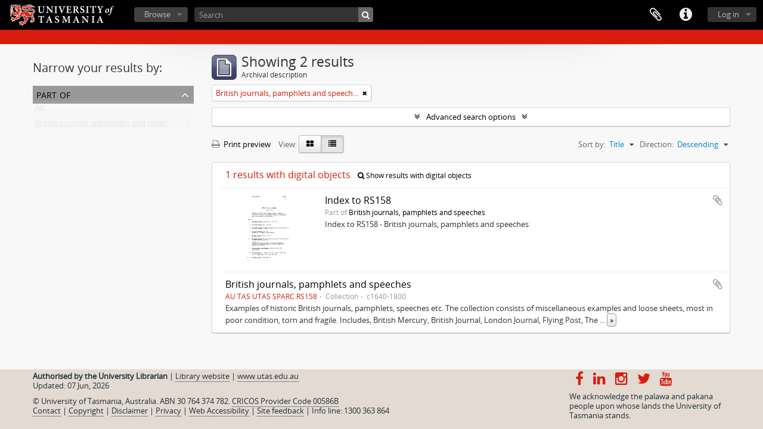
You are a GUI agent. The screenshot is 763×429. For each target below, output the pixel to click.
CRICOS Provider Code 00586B (285, 401)
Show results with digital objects (415, 175)
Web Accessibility (219, 410)
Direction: (657, 144)
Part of (53, 94)
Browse (157, 14)
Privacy (168, 410)
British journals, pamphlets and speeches (107, 125)
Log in (728, 14)
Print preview (241, 144)
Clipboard (656, 15)
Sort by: (592, 144)
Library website (202, 376)
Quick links (685, 15)
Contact (47, 410)
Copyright (86, 410)
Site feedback (280, 410)
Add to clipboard (718, 200)
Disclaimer (129, 410)
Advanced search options (471, 116)
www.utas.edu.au (268, 376)
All (39, 110)
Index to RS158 (358, 200)
